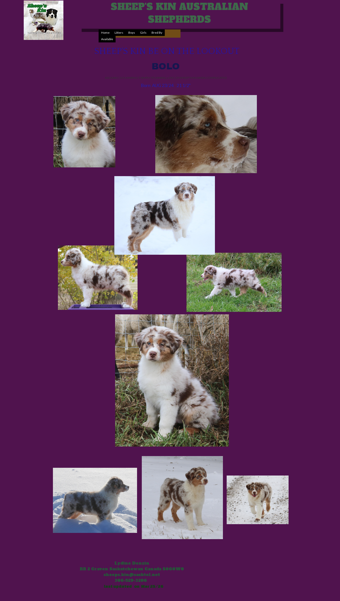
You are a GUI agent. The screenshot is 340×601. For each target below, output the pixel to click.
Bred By (157, 32)
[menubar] (139, 35)
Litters (119, 32)
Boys (131, 32)
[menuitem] (105, 32)
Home (105, 32)
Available (107, 39)
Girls (143, 32)
